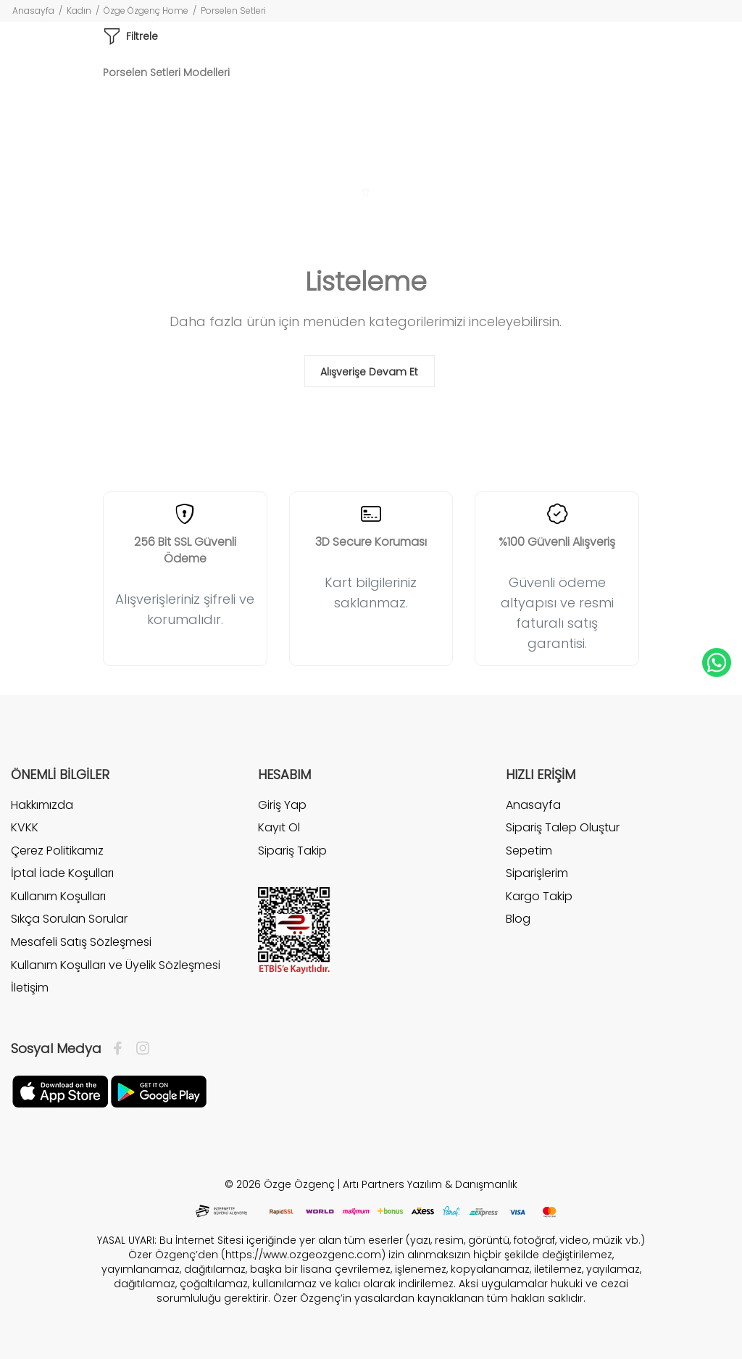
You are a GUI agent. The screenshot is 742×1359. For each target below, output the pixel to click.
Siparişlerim (537, 873)
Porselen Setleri (233, 10)
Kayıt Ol (279, 827)
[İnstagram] (139, 1048)
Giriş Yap (282, 805)
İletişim (30, 987)
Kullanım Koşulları (58, 896)
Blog (518, 918)
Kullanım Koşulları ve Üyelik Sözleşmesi (115, 965)
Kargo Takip (539, 896)
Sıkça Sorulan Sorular (69, 918)
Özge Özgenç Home (146, 10)
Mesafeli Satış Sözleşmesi (81, 942)
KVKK (24, 827)
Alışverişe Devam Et (369, 372)
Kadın (79, 10)
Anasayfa (33, 10)
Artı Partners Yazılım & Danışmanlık (430, 1184)
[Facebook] (121, 1048)
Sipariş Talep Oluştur (563, 827)
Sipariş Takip (292, 850)
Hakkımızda (42, 805)
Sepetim (529, 850)
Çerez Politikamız (57, 850)
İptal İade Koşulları (62, 873)
